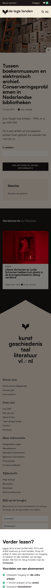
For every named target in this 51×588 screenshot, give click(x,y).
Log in (6, 548)
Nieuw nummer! (9, 3)
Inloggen (36, 3)
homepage (8, 562)
